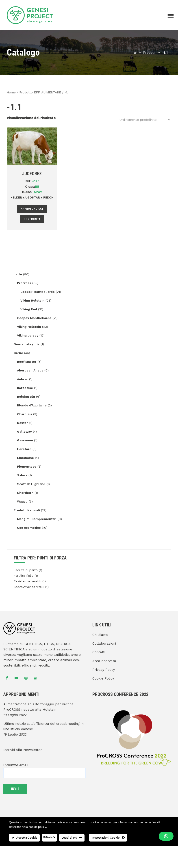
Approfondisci (32, 208)
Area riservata (104, 661)
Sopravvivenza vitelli (29, 587)
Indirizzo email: (44, 769)
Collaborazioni (104, 643)
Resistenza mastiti (27, 581)
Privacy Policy (103, 670)
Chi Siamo (100, 635)
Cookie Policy (103, 678)
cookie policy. (37, 827)
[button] (166, 836)
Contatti (98, 652)
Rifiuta (49, 837)
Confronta (32, 219)
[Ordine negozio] (142, 119)
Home (11, 92)
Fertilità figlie (23, 575)
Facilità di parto (26, 570)
